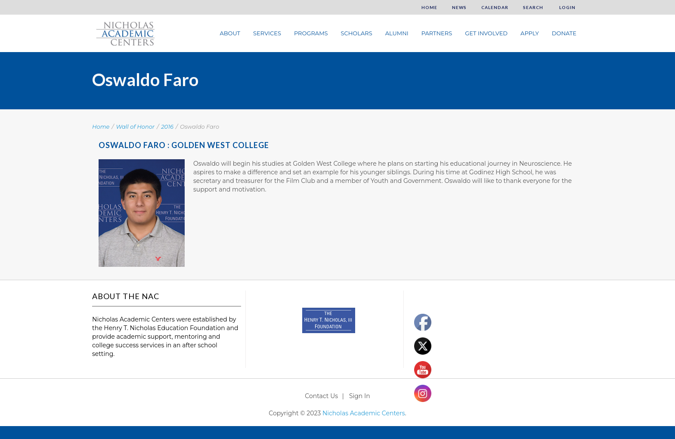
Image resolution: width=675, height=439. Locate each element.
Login (567, 7)
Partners (436, 33)
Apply (529, 33)
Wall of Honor (135, 126)
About (230, 33)
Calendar (494, 7)
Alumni (397, 33)
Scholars (356, 33)
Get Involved (486, 33)
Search (533, 7)
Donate (564, 33)
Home (429, 7)
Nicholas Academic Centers (363, 413)
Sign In (359, 396)
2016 (167, 126)
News (459, 7)
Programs (311, 33)
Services (267, 33)
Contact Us (321, 396)
